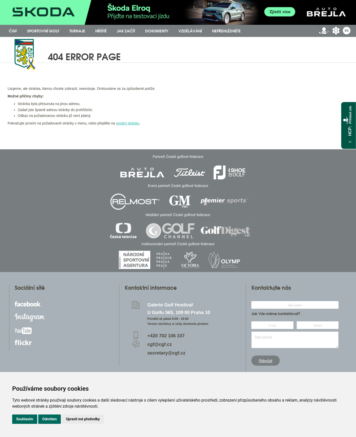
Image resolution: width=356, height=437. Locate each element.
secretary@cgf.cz (166, 353)
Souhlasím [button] (24, 419)
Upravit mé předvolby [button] (83, 419)
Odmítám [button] (49, 419)
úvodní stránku (127, 123)
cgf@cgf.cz (159, 344)
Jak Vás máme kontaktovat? (275, 313)
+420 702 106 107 (165, 335)
